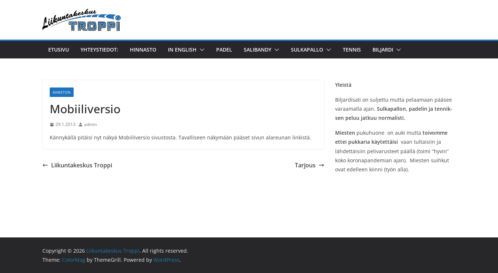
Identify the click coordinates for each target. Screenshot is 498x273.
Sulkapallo (307, 49)
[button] (201, 50)
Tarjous (309, 165)
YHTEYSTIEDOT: (99, 49)
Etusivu (58, 49)
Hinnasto (143, 49)
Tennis (352, 49)
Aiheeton (62, 92)
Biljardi (383, 49)
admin (90, 124)
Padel (224, 49)
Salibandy (257, 49)
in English (182, 49)
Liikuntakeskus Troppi (77, 165)
